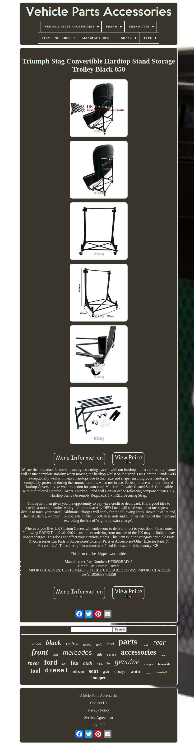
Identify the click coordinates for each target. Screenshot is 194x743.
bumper (98, 677)
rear (159, 642)
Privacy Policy (99, 710)
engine (148, 672)
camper (148, 664)
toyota (87, 644)
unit (99, 644)
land (110, 644)
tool (35, 670)
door (163, 655)
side (99, 654)
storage (120, 671)
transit (145, 645)
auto (135, 671)
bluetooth (164, 664)
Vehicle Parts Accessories (98, 695)
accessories (138, 652)
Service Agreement (98, 718)
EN (94, 725)
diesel (56, 670)
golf (106, 672)
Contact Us (98, 703)
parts (128, 641)
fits (74, 663)
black (53, 642)
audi (87, 663)
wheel (36, 644)
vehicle (103, 663)
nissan (78, 671)
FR (102, 725)
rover (34, 663)
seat (93, 671)
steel (55, 654)
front (40, 652)
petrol (72, 643)
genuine (127, 661)
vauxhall (161, 672)
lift (64, 664)
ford (50, 662)
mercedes (77, 652)
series (111, 654)
